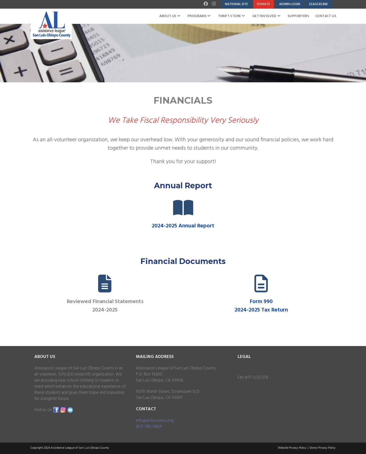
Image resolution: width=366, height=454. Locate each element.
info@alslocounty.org (154, 420)
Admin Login (289, 4)
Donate (263, 4)
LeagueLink (318, 4)
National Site (236, 4)
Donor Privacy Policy (323, 447)
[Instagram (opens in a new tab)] (213, 4)
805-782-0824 (149, 426)
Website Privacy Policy (292, 447)
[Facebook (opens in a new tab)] (206, 4)
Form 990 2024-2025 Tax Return (261, 306)
